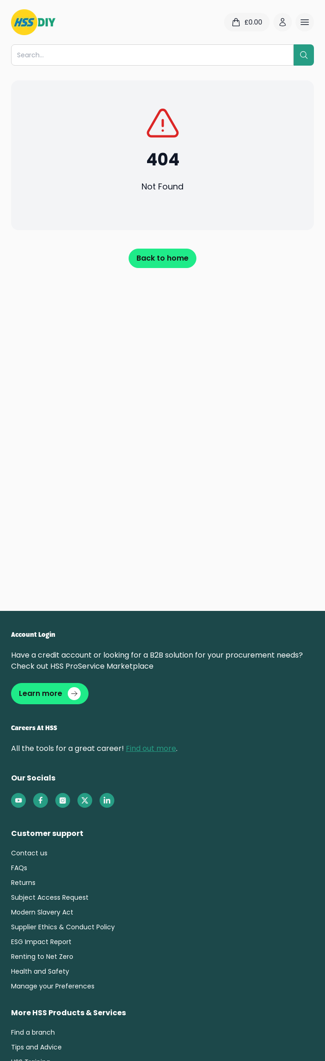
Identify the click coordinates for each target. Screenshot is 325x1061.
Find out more (151, 748)
